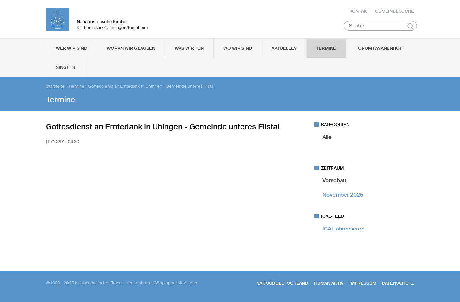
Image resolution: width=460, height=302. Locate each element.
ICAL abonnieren (343, 228)
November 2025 (342, 194)
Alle (327, 136)
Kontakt (359, 11)
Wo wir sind (237, 48)
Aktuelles (284, 48)
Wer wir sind (71, 48)
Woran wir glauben (131, 48)
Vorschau (334, 180)
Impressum (362, 283)
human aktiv (329, 283)
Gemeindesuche (394, 11)
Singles (65, 67)
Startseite (55, 86)
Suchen (410, 26)
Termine (326, 48)
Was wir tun (189, 48)
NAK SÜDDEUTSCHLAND (282, 283)
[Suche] (380, 26)
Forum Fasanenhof (379, 48)
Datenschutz (398, 283)
